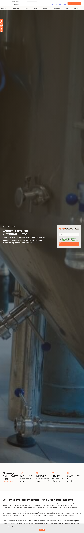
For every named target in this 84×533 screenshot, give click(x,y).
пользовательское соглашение (68, 239)
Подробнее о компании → (9, 481)
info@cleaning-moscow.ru (59, 4)
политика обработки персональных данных (66, 526)
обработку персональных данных (69, 240)
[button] (74, 3)
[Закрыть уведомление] (83, 525)
